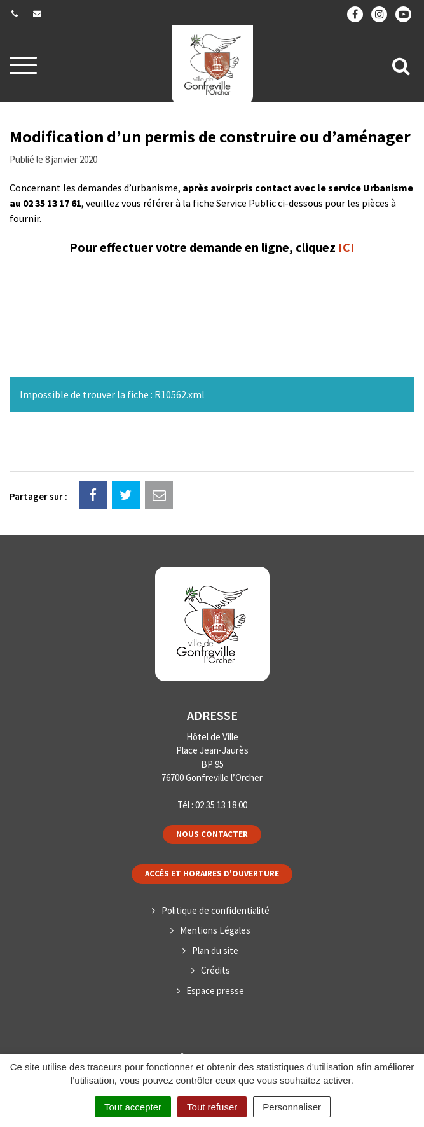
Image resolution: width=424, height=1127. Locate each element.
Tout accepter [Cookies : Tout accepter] (132, 1107)
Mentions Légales (215, 930)
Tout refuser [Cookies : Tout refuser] (212, 1107)
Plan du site (215, 950)
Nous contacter (212, 834)
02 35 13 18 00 (221, 805)
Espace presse (215, 991)
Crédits (215, 970)
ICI (346, 247)
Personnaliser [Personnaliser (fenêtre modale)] (292, 1107)
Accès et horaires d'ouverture (212, 873)
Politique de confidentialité (215, 910)
